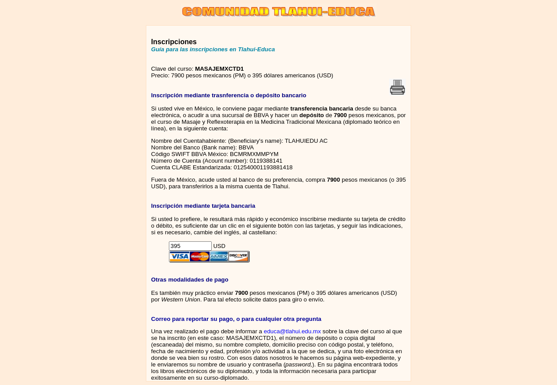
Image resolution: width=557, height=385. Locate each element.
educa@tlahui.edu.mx (292, 331)
